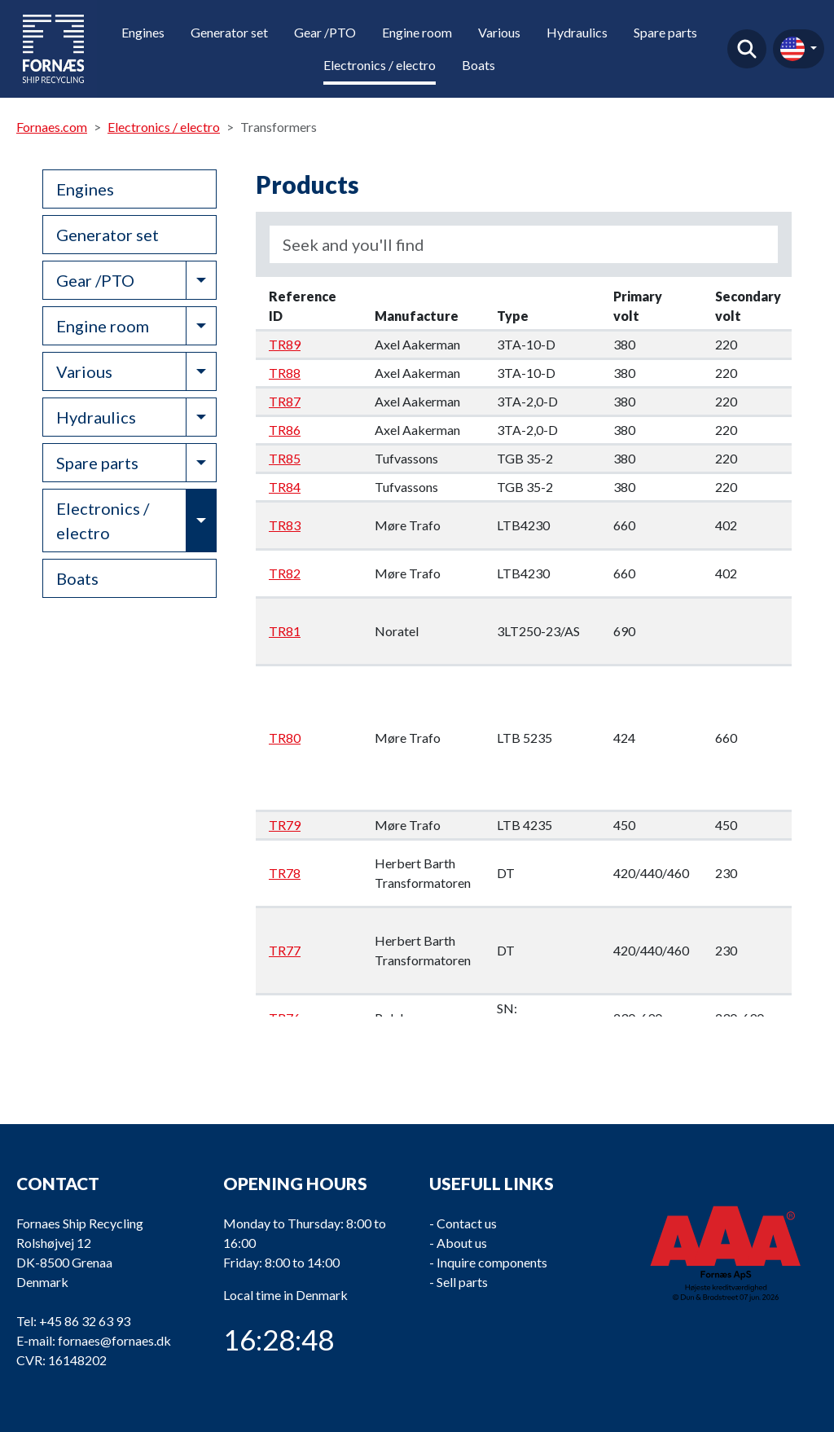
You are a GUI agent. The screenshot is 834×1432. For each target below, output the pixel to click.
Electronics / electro (379, 64)
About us (462, 1242)
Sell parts (462, 1281)
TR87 (285, 401)
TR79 (285, 824)
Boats (478, 64)
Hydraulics (577, 32)
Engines (143, 32)
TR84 (285, 486)
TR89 (285, 344)
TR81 (285, 631)
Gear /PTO (325, 32)
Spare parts (665, 32)
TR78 (285, 873)
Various (499, 32)
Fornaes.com (51, 126)
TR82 (285, 573)
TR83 (285, 525)
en (792, 49)
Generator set (229, 32)
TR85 (285, 458)
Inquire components (492, 1262)
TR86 (285, 429)
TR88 (285, 372)
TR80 (285, 737)
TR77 (285, 950)
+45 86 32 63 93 (84, 1321)
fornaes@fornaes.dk (114, 1340)
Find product (746, 48)
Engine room (417, 32)
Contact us (467, 1223)
